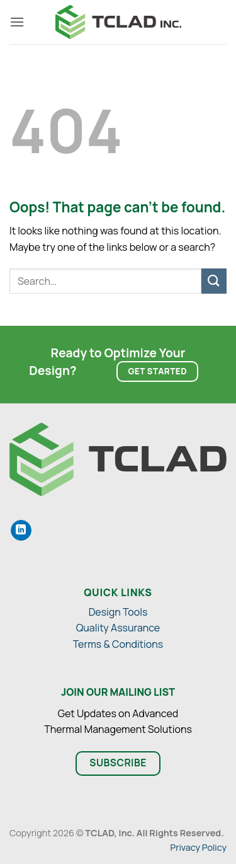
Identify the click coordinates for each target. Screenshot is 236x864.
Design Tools (118, 612)
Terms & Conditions (118, 644)
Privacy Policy (199, 847)
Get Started (158, 371)
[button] (17, 21)
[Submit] (214, 280)
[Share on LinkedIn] (21, 530)
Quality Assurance (118, 628)
